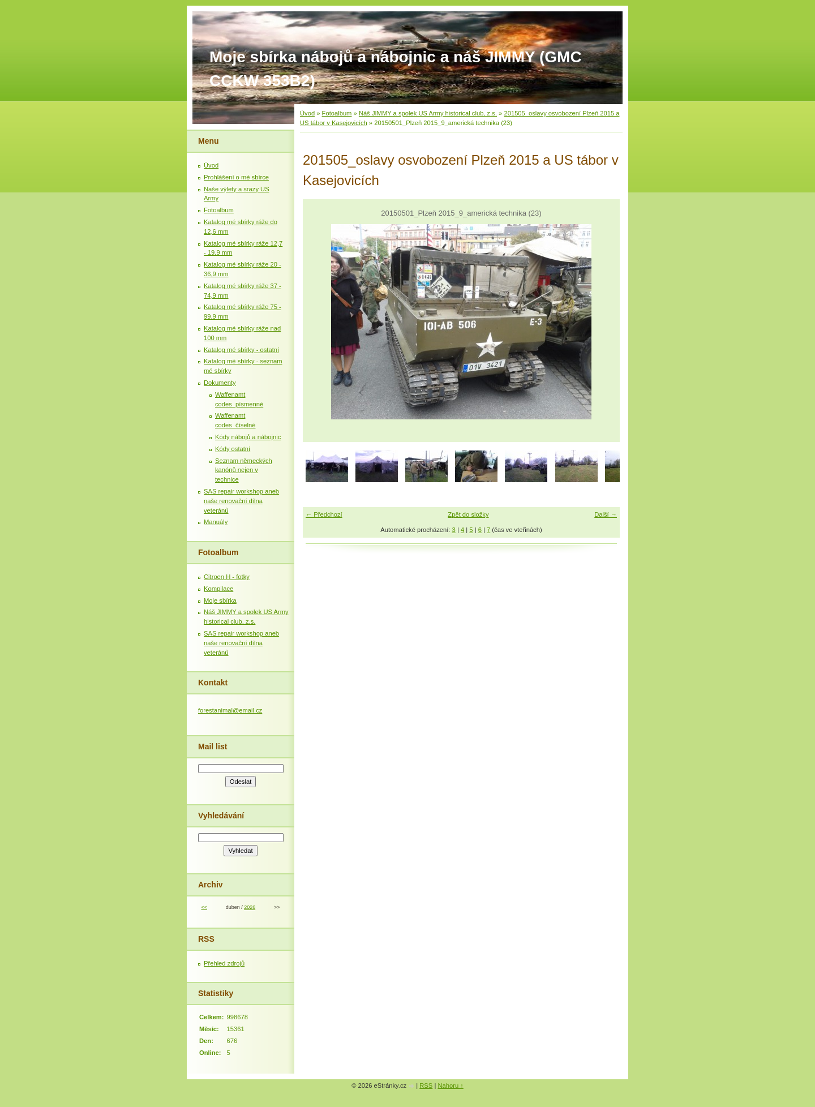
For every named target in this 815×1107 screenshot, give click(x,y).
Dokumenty (220, 382)
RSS (425, 1085)
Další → (605, 514)
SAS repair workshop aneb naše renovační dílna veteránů (241, 501)
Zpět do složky (468, 514)
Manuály (216, 521)
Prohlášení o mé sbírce (236, 177)
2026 (249, 907)
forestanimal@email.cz (230, 710)
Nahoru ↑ (450, 1085)
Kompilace (218, 588)
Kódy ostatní (232, 448)
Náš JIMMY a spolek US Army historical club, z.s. (428, 113)
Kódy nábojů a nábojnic (248, 437)
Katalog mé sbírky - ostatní (241, 349)
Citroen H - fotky (227, 576)
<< (204, 907)
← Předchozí (324, 514)
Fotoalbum (337, 113)
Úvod (307, 113)
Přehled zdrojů (224, 963)
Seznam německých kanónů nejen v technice (243, 470)
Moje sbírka (220, 600)
